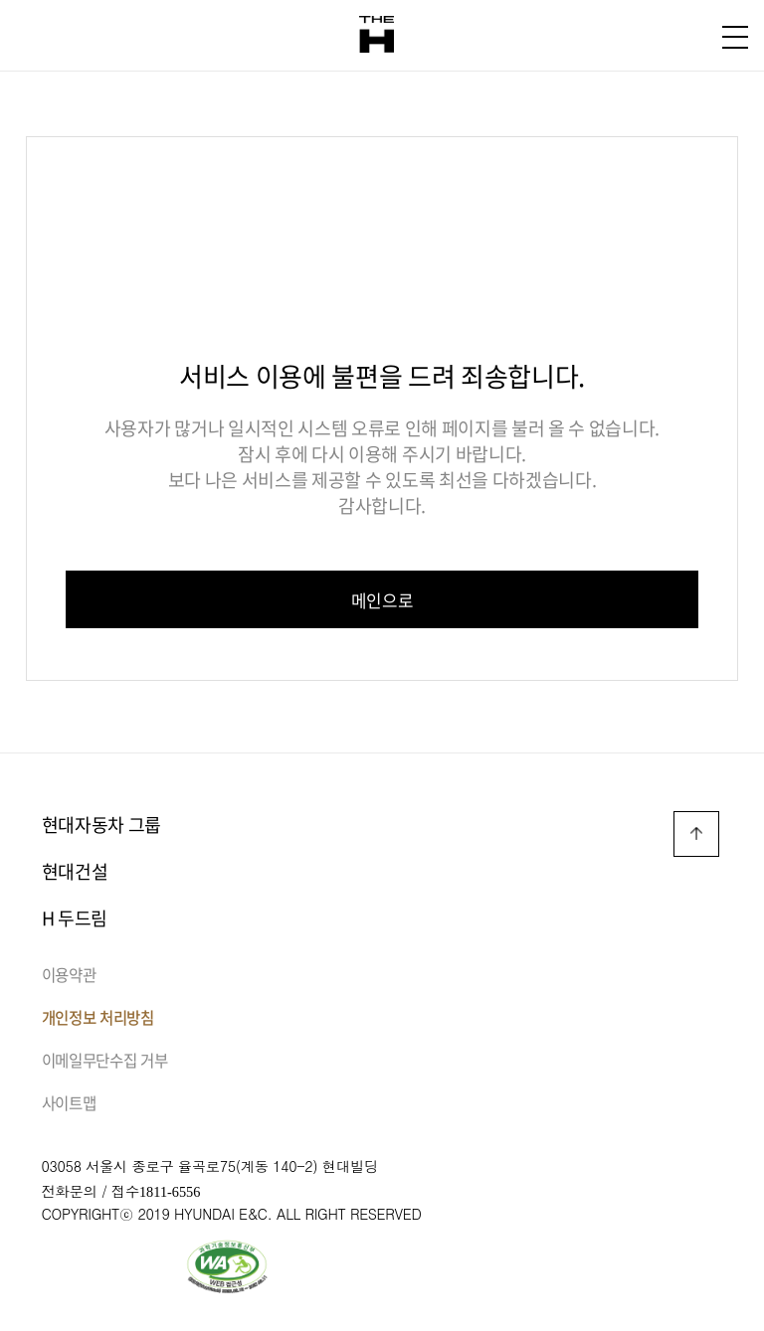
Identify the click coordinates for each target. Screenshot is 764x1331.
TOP (696, 834)
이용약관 (69, 974)
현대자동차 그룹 (101, 824)
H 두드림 (74, 918)
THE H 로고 (376, 35)
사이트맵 (69, 1102)
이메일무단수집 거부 (105, 1060)
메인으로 (382, 599)
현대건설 (75, 871)
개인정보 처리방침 (98, 1017)
